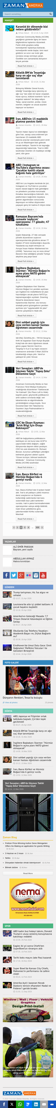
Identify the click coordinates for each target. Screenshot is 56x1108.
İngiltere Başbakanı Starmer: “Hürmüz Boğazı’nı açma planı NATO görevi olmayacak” (33, 272)
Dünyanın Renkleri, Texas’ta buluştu (22, 697)
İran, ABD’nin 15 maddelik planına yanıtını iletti (32, 120)
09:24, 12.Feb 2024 (22, 977)
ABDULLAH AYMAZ (23, 558)
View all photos (10, 703)
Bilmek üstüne (11, 867)
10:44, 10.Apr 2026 (22, 654)
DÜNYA (8, 710)
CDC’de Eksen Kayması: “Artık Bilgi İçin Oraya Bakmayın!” (30, 425)
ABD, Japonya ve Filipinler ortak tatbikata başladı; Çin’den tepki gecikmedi (29, 719)
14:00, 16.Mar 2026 (22, 751)
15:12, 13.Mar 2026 (22, 763)
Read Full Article (26, 66)
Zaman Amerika (23, 125)
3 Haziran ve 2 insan (14, 853)
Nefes (7, 858)
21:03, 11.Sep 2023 (22, 992)
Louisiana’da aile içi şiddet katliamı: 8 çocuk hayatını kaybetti (33, 605)
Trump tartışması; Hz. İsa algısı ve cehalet (31, 594)
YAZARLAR (10, 541)
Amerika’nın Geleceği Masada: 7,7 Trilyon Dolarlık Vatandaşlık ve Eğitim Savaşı (33, 619)
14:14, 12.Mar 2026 (14, 789)
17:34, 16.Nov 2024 (22, 961)
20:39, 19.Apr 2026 (22, 639)
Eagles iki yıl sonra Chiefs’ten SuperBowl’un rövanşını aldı (28, 947)
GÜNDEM (9, 587)
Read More (28, 873)
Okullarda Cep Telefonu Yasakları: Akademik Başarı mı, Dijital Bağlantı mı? (32, 633)
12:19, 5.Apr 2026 (39, 33)
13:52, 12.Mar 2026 (22, 775)
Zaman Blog (10, 837)
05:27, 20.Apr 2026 (22, 725)
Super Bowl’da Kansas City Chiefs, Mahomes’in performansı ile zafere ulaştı (31, 971)
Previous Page (13, 527)
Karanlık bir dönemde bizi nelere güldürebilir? (32, 28)
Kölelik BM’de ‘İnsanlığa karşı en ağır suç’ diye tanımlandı (31, 75)
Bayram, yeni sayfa (23, 549)
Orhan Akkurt (22, 33)
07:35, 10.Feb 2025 (22, 952)
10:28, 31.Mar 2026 (22, 737)
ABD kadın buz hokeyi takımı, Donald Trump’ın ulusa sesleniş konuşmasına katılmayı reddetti (32, 934)
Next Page (42, 527)
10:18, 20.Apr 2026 (22, 610)
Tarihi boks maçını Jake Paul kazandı (32, 957)
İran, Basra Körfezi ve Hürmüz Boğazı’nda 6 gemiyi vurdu (29, 476)
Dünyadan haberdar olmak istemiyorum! (23, 863)
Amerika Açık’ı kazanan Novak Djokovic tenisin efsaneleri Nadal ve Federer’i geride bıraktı (32, 985)
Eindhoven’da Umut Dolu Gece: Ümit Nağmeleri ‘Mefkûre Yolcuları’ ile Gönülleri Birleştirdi (32, 648)
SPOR (8, 925)
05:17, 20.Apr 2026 (22, 625)
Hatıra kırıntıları (21, 561)
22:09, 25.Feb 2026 (22, 940)
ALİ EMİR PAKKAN (23, 546)
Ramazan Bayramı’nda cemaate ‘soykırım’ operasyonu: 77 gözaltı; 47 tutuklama (32, 220)
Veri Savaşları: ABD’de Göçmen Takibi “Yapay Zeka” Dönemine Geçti (33, 370)
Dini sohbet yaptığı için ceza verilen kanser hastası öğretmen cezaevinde (32, 324)
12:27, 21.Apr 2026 (22, 598)
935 (37, 527)
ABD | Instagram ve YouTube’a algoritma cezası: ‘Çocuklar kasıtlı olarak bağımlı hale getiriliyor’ (33, 169)
